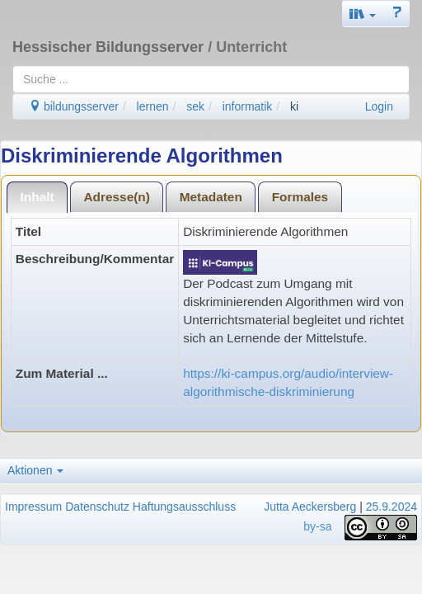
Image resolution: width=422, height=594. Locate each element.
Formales (300, 197)
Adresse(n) (116, 197)
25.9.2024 (391, 506)
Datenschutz (97, 506)
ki (294, 106)
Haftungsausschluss (184, 506)
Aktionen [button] (35, 470)
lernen (153, 106)
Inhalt (37, 197)
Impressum (33, 506)
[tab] (37, 197)
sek (195, 106)
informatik (248, 106)
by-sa (317, 526)
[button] (362, 13)
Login (379, 106)
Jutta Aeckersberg (310, 506)
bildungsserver (74, 106)
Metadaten (211, 197)
